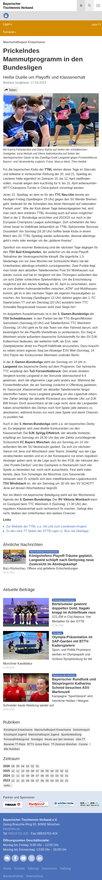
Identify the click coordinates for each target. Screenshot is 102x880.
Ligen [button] (7, 24)
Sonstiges (37, 739)
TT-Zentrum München (64, 744)
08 (32, 770)
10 (22, 770)
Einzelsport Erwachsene (18, 729)
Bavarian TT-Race (14, 744)
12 (13, 770)
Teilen (11, 90)
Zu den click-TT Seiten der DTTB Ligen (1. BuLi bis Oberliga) (47, 531)
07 (37, 770)
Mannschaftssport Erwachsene (52, 729)
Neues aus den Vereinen (59, 739)
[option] (13, 807)
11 (17, 770)
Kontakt (19, 868)
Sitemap (33, 868)
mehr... (8, 785)
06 (13, 766)
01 (37, 766)
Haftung (65, 868)
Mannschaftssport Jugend (43, 734)
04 (22, 766)
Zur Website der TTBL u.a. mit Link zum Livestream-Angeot (46, 526)
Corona (83, 744)
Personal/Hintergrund (16, 739)
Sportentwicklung (71, 734)
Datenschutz (34, 876)
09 (27, 770)
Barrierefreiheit (13, 876)
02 (32, 766)
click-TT (80, 739)
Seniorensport (81, 729)
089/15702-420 (18, 833)
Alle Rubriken (12, 749)
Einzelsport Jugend (15, 734)
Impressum (49, 868)
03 (27, 766)
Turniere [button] (9, 32)
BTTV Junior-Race (38, 744)
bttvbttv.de (11, 829)
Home (7, 868)
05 (17, 766)
